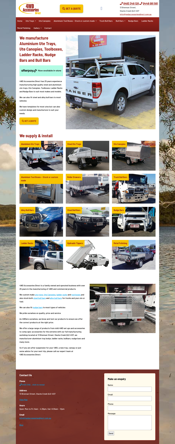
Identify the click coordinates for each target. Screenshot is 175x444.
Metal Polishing (23, 28)
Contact (48, 28)
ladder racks (61, 294)
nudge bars (37, 307)
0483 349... (32, 384)
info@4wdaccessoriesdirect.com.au (135, 14)
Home (19, 21)
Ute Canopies (44, 21)
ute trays (39, 294)
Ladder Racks (147, 21)
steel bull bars (39, 298)
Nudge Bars (133, 21)
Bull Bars (119, 21)
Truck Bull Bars (105, 21)
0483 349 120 (131, 3)
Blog (21, 425)
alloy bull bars (56, 298)
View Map (23, 399)
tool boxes (76, 294)
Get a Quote (71, 8)
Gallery (37, 28)
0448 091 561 (150, 3)
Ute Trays (30, 21)
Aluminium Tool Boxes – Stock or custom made (74, 21)
